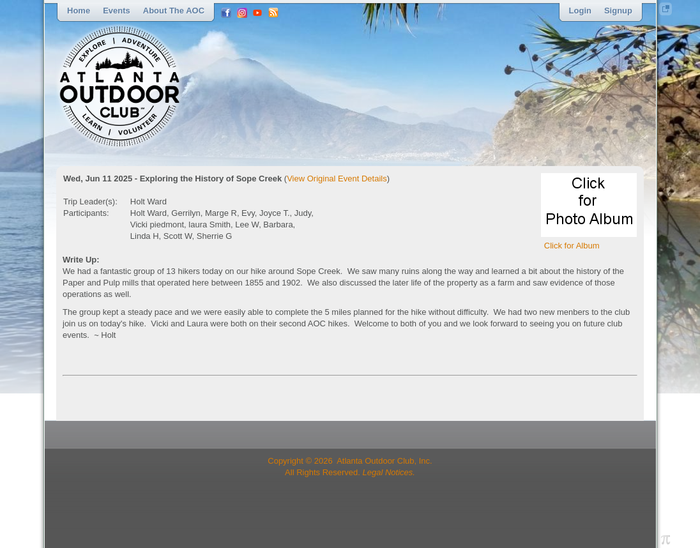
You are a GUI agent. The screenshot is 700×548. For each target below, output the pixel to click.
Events (116, 10)
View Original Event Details (337, 178)
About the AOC (173, 10)
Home (78, 10)
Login (580, 10)
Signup (618, 10)
